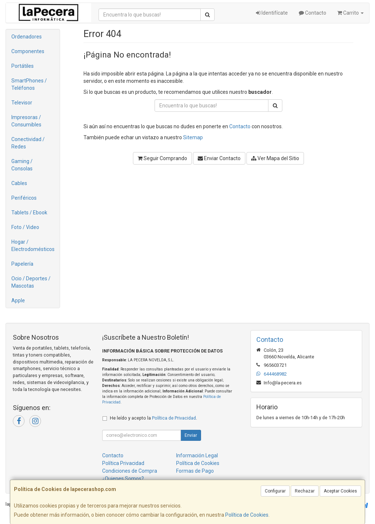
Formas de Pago (195, 471)
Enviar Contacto (219, 158)
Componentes (27, 51)
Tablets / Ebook (29, 212)
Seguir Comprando (162, 158)
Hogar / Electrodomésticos (33, 245)
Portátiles (22, 66)
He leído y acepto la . (153, 418)
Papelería (22, 264)
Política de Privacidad (174, 418)
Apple (18, 300)
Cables (19, 183)
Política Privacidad (123, 463)
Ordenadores (26, 37)
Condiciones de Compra (129, 471)
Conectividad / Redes (28, 143)
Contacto (312, 13)
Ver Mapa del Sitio (275, 158)
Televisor (21, 103)
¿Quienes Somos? (123, 478)
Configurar (275, 491)
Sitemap (193, 137)
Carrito (350, 13)
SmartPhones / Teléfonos (29, 84)
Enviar (191, 435)
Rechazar (305, 491)
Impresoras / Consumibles (26, 121)
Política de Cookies (246, 515)
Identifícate (272, 13)
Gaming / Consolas (22, 164)
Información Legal (197, 455)
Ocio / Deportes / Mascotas (31, 282)
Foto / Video (25, 227)
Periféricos (24, 198)
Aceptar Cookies (340, 491)
